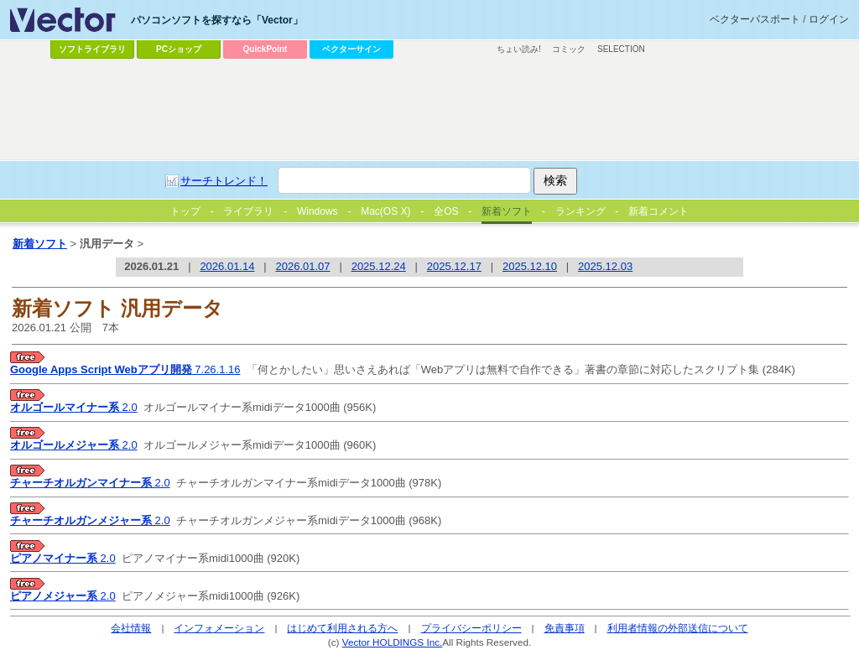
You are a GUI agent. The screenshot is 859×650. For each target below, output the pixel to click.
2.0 (74, 407)
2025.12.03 (605, 266)
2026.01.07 (303, 266)
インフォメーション (219, 627)
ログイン (829, 19)
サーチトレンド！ (224, 180)
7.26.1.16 (125, 369)
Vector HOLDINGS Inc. (392, 642)
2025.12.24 (378, 266)
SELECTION (621, 49)
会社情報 (131, 627)
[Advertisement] (429, 110)
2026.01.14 (227, 266)
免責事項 (564, 627)
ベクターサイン (351, 49)
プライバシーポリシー (471, 627)
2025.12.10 (529, 266)
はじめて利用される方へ (342, 627)
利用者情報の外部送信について (677, 627)
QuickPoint (265, 49)
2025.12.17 (454, 266)
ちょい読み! (519, 49)
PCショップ (178, 49)
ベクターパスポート (755, 19)
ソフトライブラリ (92, 49)
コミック (569, 49)
